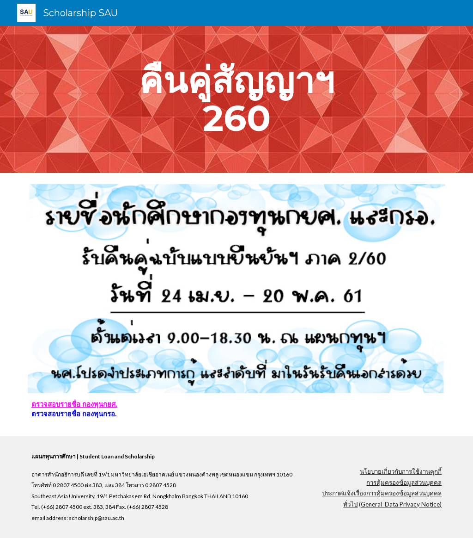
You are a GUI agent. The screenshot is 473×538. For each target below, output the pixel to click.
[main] (236, 99)
